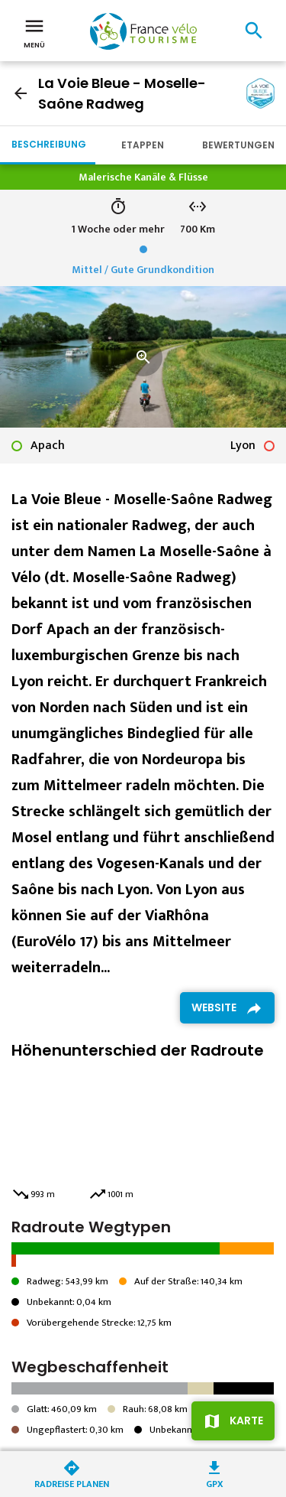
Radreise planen (71, 1482)
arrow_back (20, 93)
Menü (34, 32)
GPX (214, 1482)
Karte (246, 1420)
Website (213, 1007)
